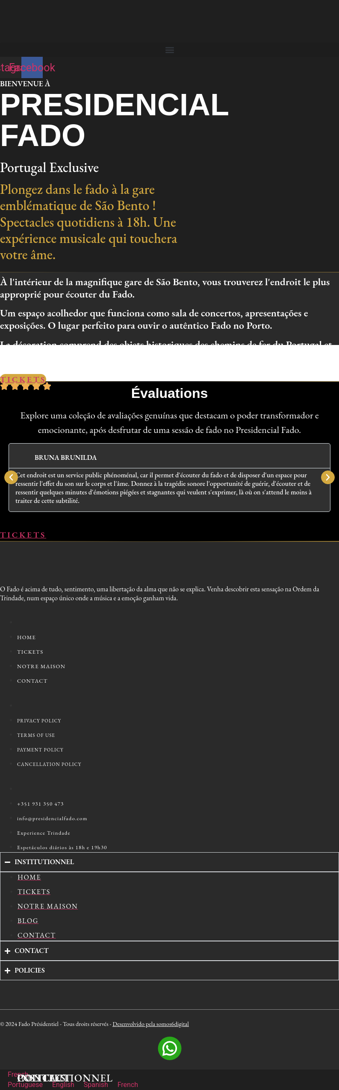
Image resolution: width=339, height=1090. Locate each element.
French (14, 1074)
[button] (169, 50)
